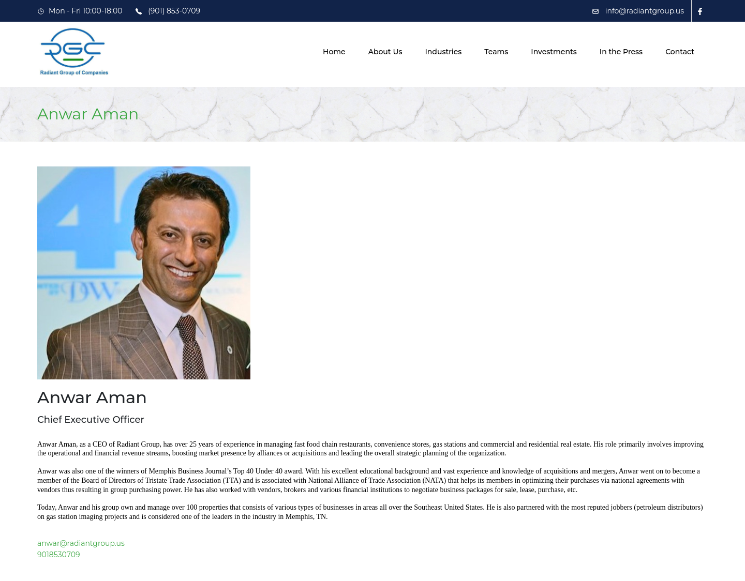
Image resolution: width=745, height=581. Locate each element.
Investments (553, 51)
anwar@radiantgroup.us (81, 543)
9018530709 (58, 554)
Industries (443, 51)
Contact (679, 51)
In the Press (621, 51)
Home (334, 51)
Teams (496, 51)
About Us (385, 51)
